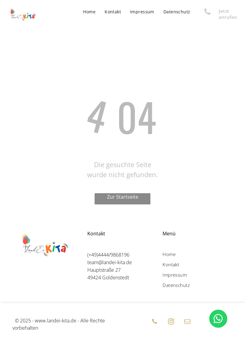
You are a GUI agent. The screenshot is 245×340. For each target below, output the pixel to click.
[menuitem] (89, 12)
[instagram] (171, 322)
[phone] (154, 322)
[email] (187, 322)
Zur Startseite (122, 197)
